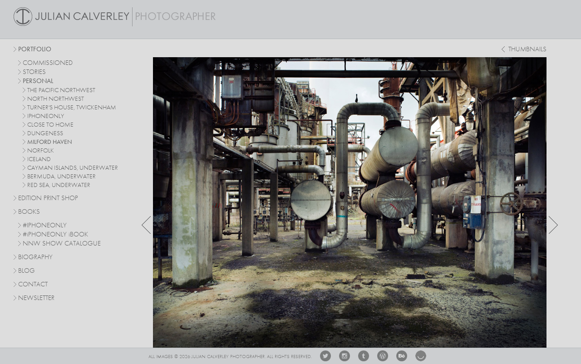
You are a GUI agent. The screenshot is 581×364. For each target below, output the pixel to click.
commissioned (48, 63)
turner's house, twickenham (71, 107)
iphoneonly (45, 116)
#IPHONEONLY (45, 226)
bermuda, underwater (61, 176)
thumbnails (527, 50)
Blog (26, 271)
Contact (33, 285)
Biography (35, 256)
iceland (39, 159)
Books (29, 212)
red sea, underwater (58, 185)
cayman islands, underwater (72, 168)
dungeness (45, 133)
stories (34, 72)
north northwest (55, 99)
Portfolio (34, 50)
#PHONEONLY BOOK (55, 235)
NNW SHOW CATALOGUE (62, 244)
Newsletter (36, 298)
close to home (50, 124)
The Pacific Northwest (61, 90)
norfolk (40, 150)
